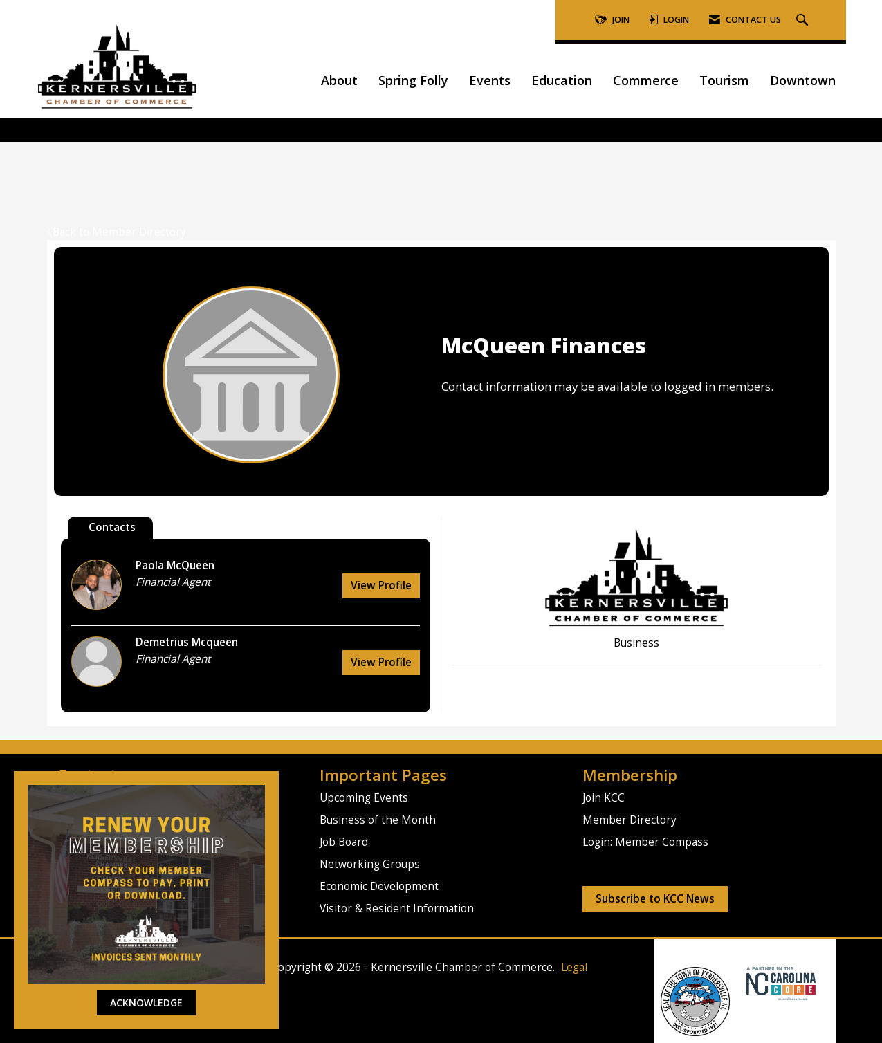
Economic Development (379, 886)
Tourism (724, 80)
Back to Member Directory (116, 232)
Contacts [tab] (112, 527)
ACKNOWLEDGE (146, 1002)
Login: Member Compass (645, 842)
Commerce (646, 80)
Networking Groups (370, 864)
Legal (574, 967)
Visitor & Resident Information (397, 908)
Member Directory (629, 820)
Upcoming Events (364, 798)
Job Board (344, 842)
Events (490, 80)
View (381, 585)
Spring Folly (413, 80)
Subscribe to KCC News (655, 899)
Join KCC (603, 798)
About (339, 80)
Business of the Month (378, 820)
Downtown (803, 80)
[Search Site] (803, 20)
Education (561, 80)
